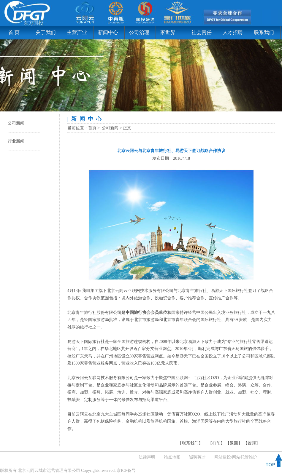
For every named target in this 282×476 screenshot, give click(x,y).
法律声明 (147, 457)
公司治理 (139, 32)
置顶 (252, 443)
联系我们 (264, 32)
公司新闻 (16, 123)
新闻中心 (108, 32)
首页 (92, 128)
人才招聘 (233, 32)
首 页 (12, 32)
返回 (234, 443)
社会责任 (201, 32)
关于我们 (46, 32)
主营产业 (77, 32)
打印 (216, 443)
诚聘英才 (197, 457)
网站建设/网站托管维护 (235, 457)
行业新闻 (16, 141)
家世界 (167, 32)
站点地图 (172, 457)
